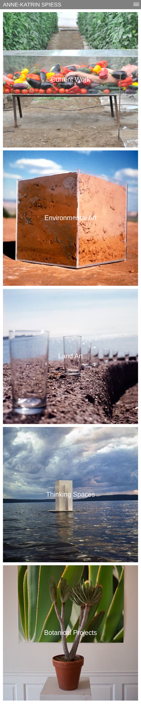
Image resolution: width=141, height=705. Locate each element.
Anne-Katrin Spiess (32, 4)
